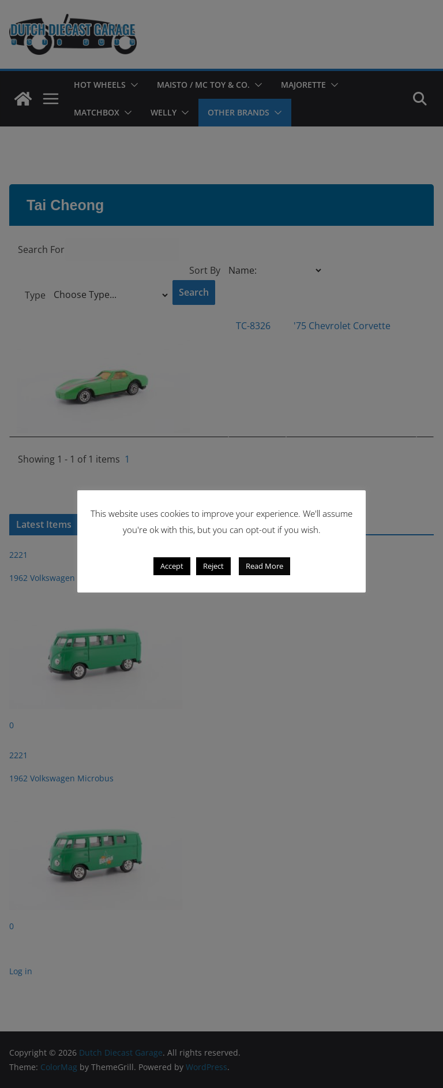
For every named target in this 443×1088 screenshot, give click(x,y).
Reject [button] (213, 566)
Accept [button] (171, 566)
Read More (264, 566)
